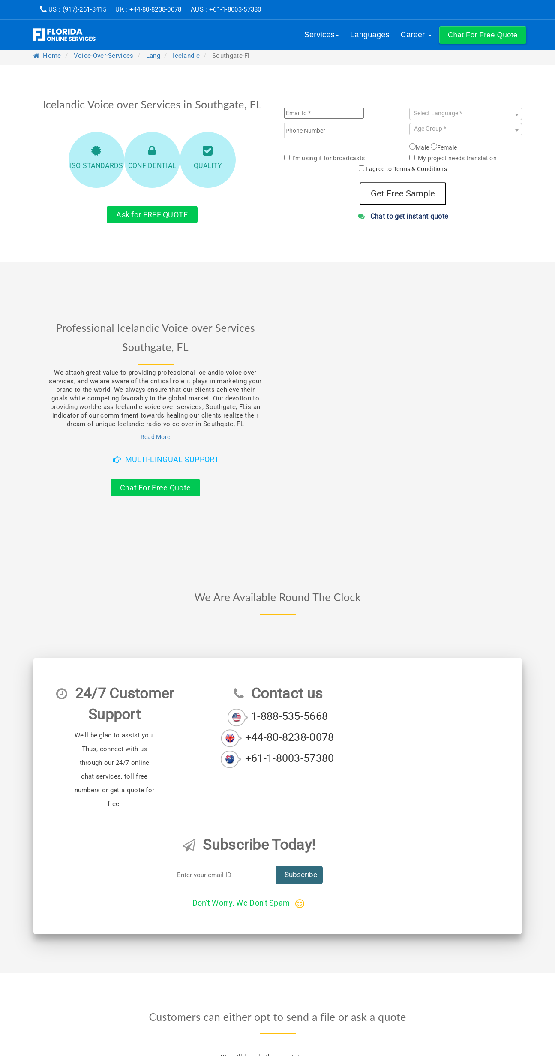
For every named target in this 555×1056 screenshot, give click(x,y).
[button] (482, 35)
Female (444, 147)
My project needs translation (453, 158)
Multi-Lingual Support (166, 459)
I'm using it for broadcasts (324, 158)
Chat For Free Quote (155, 487)
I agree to (406, 168)
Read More (156, 436)
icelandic (186, 56)
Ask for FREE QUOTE (152, 214)
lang (153, 56)
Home (47, 56)
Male (419, 147)
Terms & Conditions (420, 168)
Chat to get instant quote (403, 216)
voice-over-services (104, 56)
